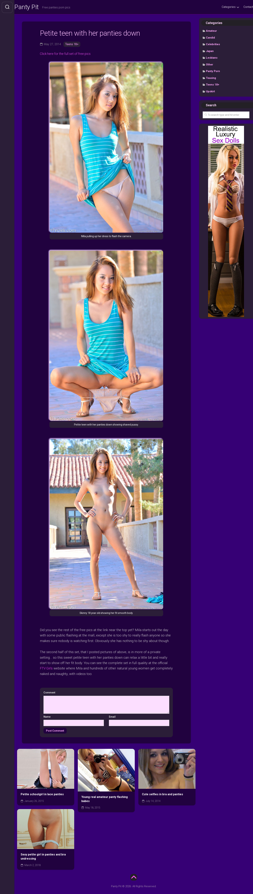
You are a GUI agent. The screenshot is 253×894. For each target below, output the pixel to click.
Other (209, 64)
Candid (210, 38)
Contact (241, 7)
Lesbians (211, 58)
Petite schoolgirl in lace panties (42, 794)
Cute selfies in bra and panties (162, 794)
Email (112, 716)
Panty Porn (213, 71)
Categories (221, 7)
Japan (210, 51)
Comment (50, 692)
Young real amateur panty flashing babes (104, 799)
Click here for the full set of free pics (67, 54)
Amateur (211, 31)
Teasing (211, 78)
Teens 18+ (72, 44)
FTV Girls (47, 668)
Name (46, 716)
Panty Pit (34, 7)
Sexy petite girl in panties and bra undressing (43, 856)
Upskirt (210, 91)
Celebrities (213, 44)
